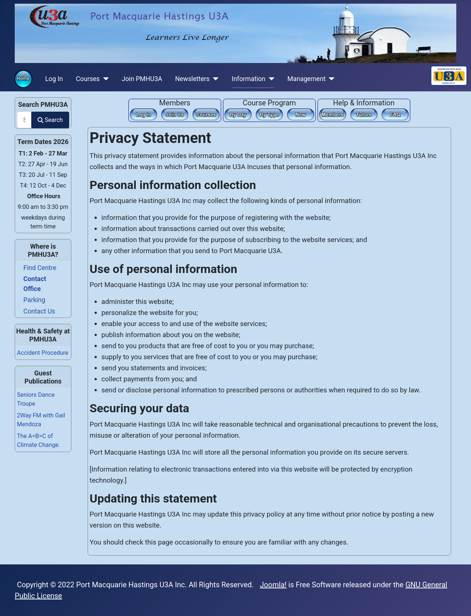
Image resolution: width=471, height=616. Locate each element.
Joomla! (273, 584)
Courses (88, 79)
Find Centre (40, 268)
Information (248, 79)
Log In (54, 79)
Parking (34, 300)
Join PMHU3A (142, 79)
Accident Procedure (42, 352)
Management (306, 79)
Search (50, 119)
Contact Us (39, 311)
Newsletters (192, 79)
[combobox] (24, 120)
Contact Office (35, 283)
